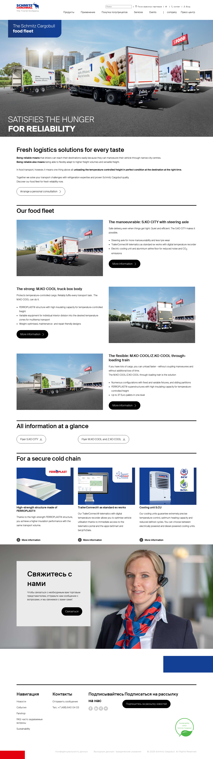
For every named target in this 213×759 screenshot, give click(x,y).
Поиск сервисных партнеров (150, 6)
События (21, 707)
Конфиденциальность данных (71, 751)
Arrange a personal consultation (38, 191)
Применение (88, 12)
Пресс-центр (188, 12)
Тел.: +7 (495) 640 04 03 (66, 707)
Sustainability (23, 728)
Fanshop (21, 713)
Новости (21, 701)
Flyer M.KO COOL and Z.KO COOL (101, 439)
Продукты (68, 12)
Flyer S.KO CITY (29, 439)
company (172, 12)
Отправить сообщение (65, 701)
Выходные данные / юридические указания (117, 751)
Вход (188, 6)
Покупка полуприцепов (115, 12)
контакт (177, 6)
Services (138, 12)
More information (122, 264)
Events (152, 12)
